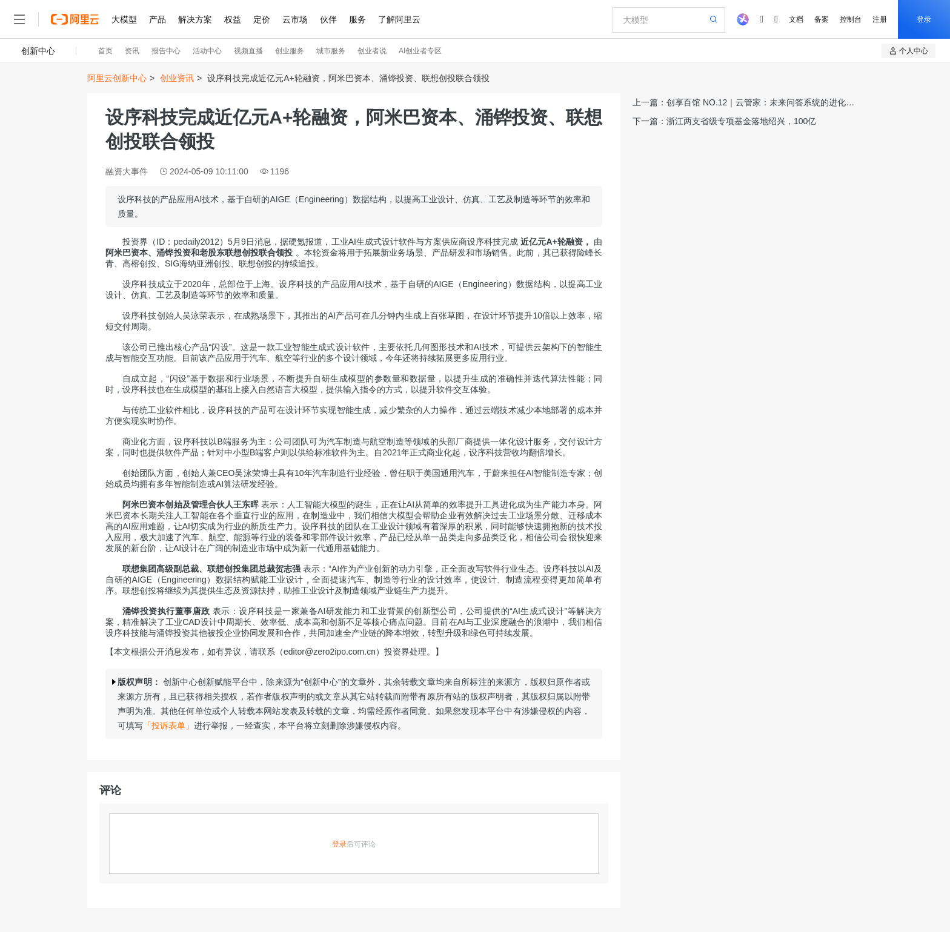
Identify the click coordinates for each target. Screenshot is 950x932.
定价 (261, 19)
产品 (157, 19)
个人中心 (908, 51)
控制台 (851, 19)
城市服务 (330, 51)
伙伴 (328, 19)
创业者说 (372, 51)
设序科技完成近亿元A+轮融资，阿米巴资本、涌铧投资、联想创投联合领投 (348, 78)
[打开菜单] (19, 19)
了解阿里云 (399, 19)
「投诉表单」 (168, 725)
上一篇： (743, 103)
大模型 (124, 19)
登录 (924, 19)
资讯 (132, 51)
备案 (821, 19)
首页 (105, 51)
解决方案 (195, 19)
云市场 (295, 19)
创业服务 (289, 51)
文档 (796, 19)
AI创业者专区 (420, 51)
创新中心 (38, 51)
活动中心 (207, 51)
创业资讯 (177, 78)
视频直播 (248, 51)
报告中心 (166, 51)
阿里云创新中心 (117, 78)
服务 (357, 19)
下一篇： (724, 121)
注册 (879, 19)
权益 (232, 19)
